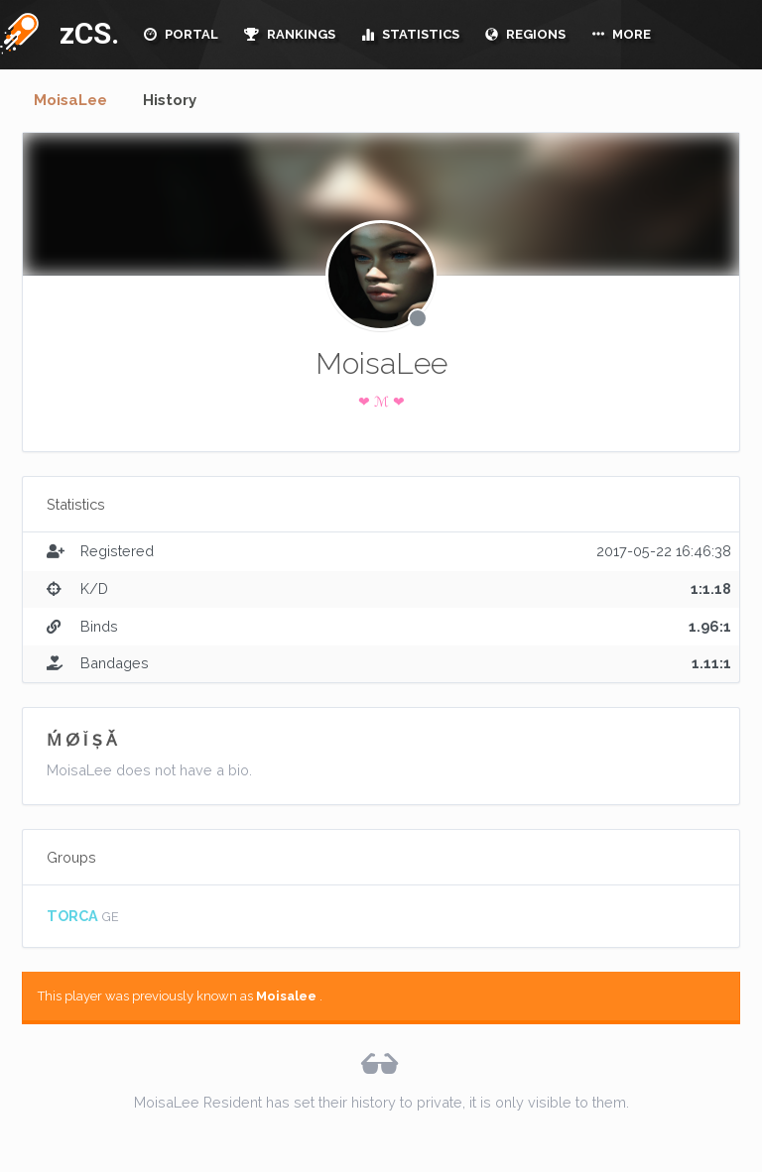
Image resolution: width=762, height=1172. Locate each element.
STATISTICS (410, 34)
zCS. (84, 33)
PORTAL (181, 34)
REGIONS (525, 34)
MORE (621, 34)
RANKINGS (289, 34)
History (169, 100)
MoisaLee (70, 100)
